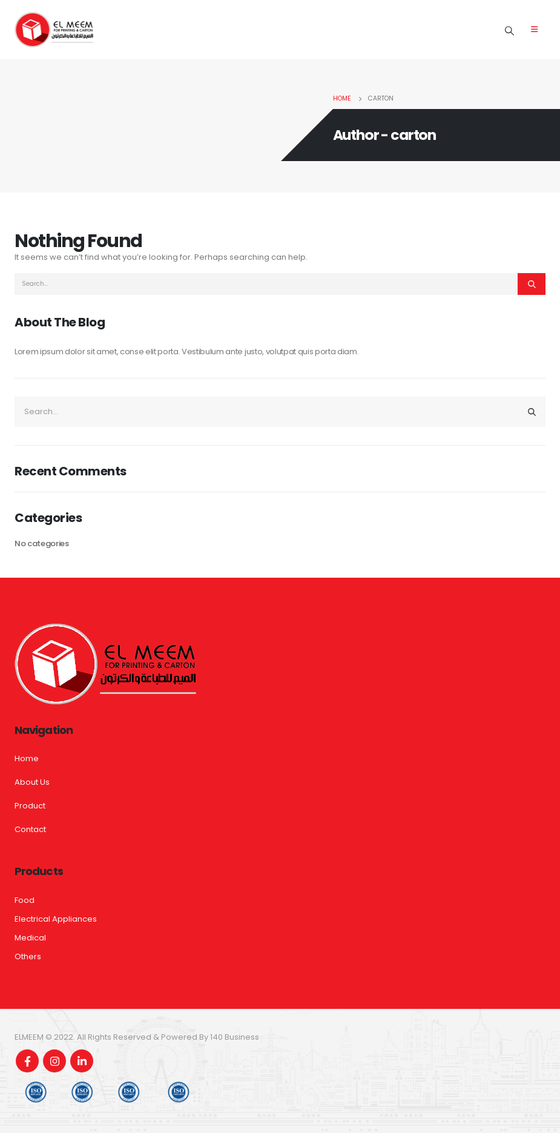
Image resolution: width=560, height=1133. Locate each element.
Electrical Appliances (56, 919)
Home (27, 758)
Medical (30, 937)
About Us (32, 782)
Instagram (54, 1060)
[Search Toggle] (509, 31)
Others (28, 956)
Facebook (27, 1060)
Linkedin (81, 1060)
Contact (30, 829)
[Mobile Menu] (534, 29)
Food (25, 900)
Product (30, 805)
